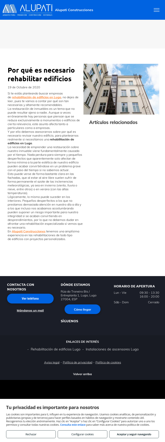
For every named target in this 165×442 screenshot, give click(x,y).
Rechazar (30, 434)
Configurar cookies (82, 434)
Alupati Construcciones (28, 231)
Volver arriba (82, 374)
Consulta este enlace (73, 424)
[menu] (157, 10)
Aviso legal (52, 362)
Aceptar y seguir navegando (134, 434)
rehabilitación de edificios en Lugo (36, 97)
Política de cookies (108, 362)
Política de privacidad (77, 362)
